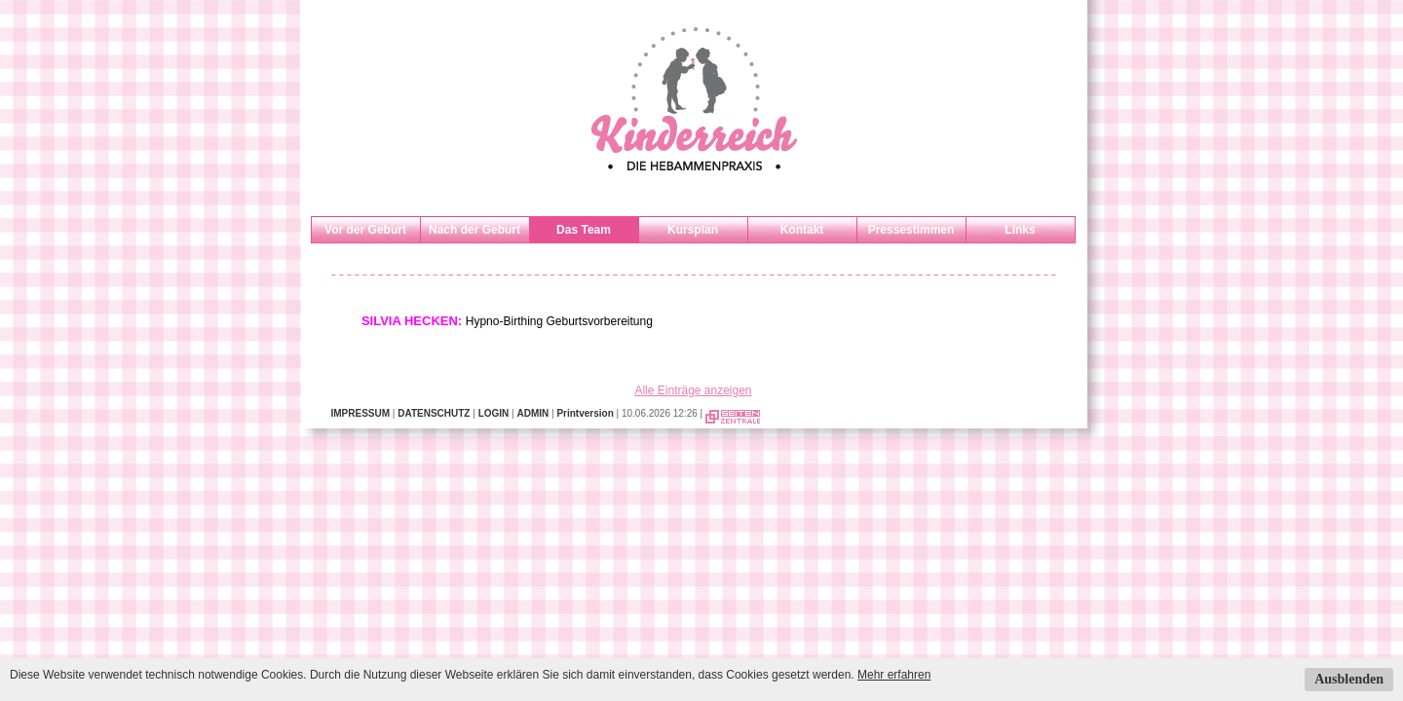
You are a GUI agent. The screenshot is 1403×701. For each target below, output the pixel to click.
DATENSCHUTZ (434, 413)
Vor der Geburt (365, 230)
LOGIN (494, 413)
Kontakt (802, 230)
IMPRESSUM (361, 413)
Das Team (583, 230)
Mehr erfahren (893, 675)
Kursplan (692, 230)
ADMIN (532, 413)
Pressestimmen (911, 230)
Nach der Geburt (474, 230)
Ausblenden (1349, 679)
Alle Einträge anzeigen (692, 390)
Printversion (584, 413)
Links (1020, 230)
